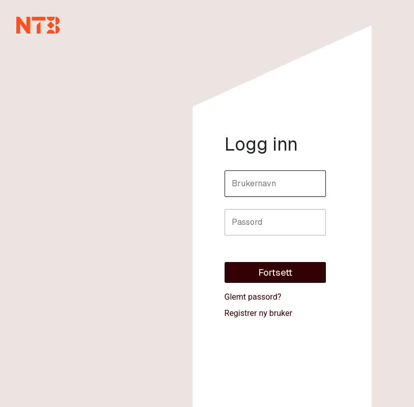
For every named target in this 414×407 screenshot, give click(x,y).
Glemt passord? (253, 297)
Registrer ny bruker (258, 313)
